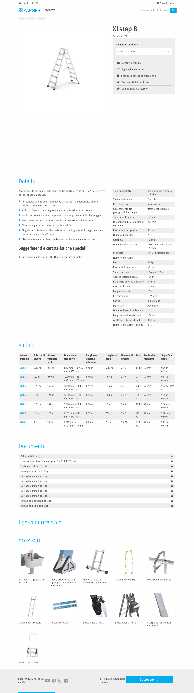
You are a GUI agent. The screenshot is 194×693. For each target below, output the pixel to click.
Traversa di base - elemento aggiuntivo (94, 581)
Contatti (24, 3)
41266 (23, 395)
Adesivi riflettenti (60, 622)
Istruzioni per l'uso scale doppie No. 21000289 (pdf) (49, 461)
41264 (23, 376)
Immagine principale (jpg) (35, 471)
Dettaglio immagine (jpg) (34, 476)
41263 (23, 367)
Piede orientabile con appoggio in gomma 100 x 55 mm (64, 582)
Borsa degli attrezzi (93, 622)
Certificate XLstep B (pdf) (34, 466)
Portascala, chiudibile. (159, 579)
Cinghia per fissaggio (30, 622)
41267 (23, 404)
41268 (23, 413)
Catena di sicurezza (125, 579)
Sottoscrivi (148, 679)
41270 (23, 422)
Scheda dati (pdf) (30, 456)
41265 (23, 386)
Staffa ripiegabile (28, 662)
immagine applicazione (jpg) (36, 500)
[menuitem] (50, 10)
